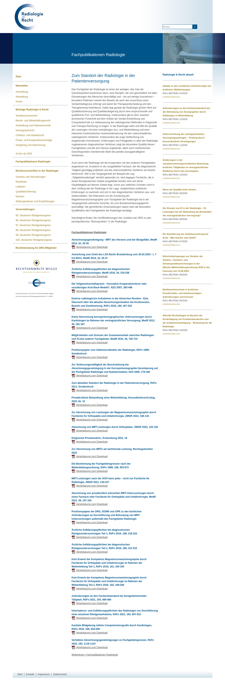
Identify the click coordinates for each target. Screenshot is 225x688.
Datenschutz (60, 674)
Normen (20, 196)
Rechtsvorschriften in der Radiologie (37, 170)
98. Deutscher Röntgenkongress (33, 230)
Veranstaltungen (25, 209)
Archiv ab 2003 (24, 153)
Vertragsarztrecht (25, 130)
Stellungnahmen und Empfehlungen (35, 201)
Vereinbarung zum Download (92, 247)
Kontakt (30, 674)
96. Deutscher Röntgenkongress (33, 220)
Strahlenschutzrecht (26, 115)
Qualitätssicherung (26, 191)
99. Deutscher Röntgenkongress (33, 235)
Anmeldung (22, 91)
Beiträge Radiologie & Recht (32, 109)
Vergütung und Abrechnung (30, 145)
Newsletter (22, 85)
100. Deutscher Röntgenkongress (34, 240)
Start (18, 76)
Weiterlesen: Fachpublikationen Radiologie (95, 654)
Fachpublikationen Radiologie (33, 161)
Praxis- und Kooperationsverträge (34, 140)
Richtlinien (21, 181)
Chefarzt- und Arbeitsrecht (30, 135)
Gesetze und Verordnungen (31, 176)
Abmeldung (22, 96)
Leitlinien (20, 186)
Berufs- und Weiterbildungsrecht (33, 120)
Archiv (19, 101)
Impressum (44, 674)
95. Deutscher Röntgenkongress (33, 215)
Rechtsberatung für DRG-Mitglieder (36, 247)
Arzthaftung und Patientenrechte (33, 125)
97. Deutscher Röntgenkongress (33, 225)
